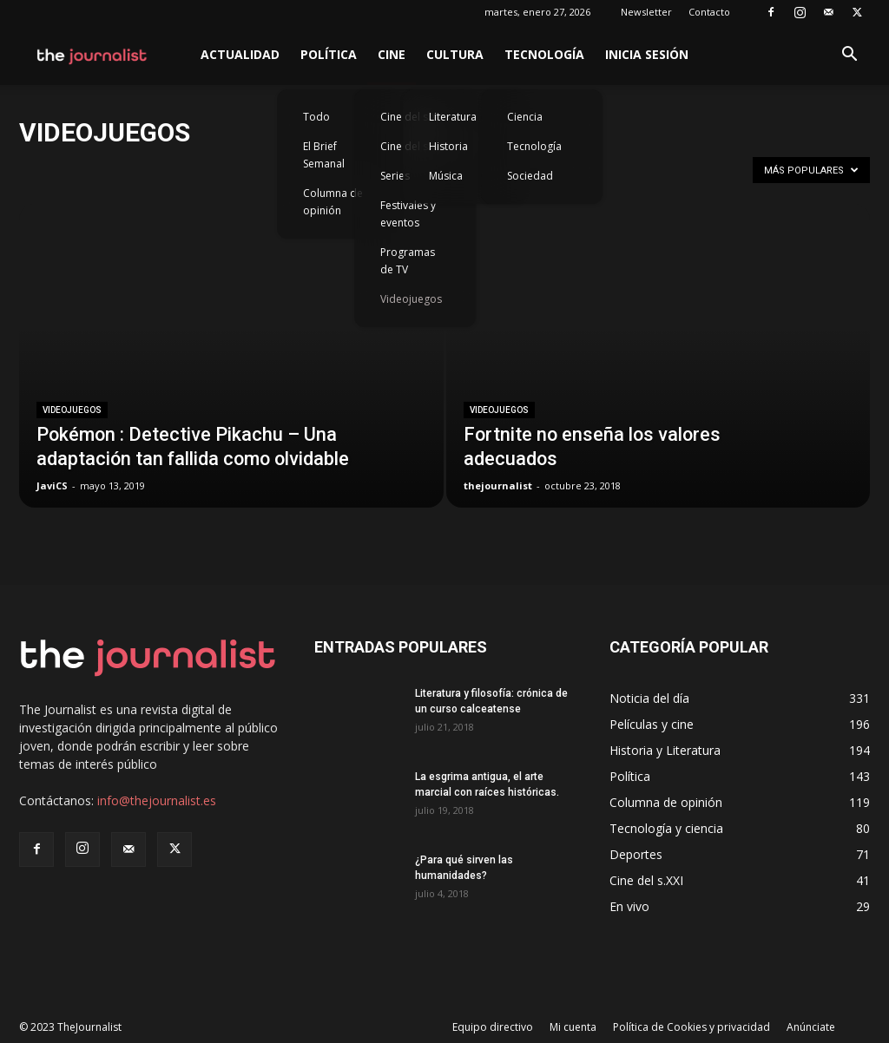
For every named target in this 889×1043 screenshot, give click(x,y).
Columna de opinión (333, 202)
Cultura (455, 54)
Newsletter (646, 11)
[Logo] (92, 54)
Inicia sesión (646, 54)
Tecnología (544, 54)
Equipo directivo (492, 1027)
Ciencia (525, 116)
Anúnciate (811, 1027)
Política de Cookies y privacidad (691, 1027)
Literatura (453, 116)
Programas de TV (407, 261)
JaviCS (52, 485)
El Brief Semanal (324, 155)
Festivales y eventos (408, 214)
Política (328, 54)
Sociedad (530, 175)
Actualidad (240, 54)
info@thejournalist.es (156, 800)
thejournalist (498, 485)
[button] (849, 56)
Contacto (709, 11)
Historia (448, 146)
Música (446, 175)
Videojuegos (411, 299)
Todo (316, 116)
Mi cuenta (573, 1027)
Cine (391, 54)
